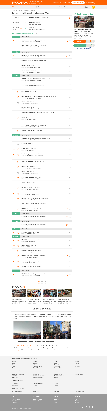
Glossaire (77, 400)
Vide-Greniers (15, 377)
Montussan (56, 361)
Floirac (13, 364)
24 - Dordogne (36, 391)
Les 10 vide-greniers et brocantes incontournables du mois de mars (34, 301)
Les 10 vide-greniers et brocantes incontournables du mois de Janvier (65, 301)
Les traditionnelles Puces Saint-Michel (23, 346)
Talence (14, 361)
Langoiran (77, 367)
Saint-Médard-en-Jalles (38, 367)
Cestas (55, 363)
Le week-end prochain (38, 383)
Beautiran (77, 363)
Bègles (13, 363)
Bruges (13, 367)
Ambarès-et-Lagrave (37, 366)
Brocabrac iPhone (37, 400)
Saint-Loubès (57, 364)
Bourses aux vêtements (59, 375)
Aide (69, 2)
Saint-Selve (77, 366)
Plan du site (14, 402)
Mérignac (35, 361)
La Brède (77, 361)
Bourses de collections (38, 377)
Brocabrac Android (37, 399)
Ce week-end (15, 383)
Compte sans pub (57, 2)
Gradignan (35, 363)
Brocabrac (56, 399)
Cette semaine (15, 385)
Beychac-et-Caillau (58, 367)
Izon (76, 364)
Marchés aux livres (79, 374)
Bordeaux (32, 10)
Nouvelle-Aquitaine (17, 10)
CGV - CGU (14, 400)
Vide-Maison (36, 374)
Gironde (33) (26, 10)
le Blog (64, 2)
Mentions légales (16, 399)
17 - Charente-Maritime (17, 391)
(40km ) (33, 33)
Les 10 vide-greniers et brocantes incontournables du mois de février (49, 301)
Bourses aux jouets (58, 374)
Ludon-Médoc (57, 366)
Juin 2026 (56, 385)
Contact (77, 402)
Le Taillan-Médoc (37, 364)
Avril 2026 (35, 385)
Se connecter (91, 2)
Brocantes (14, 375)
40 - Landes (56, 391)
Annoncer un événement (78, 2)
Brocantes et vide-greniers (18, 374)
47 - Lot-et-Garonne (79, 391)
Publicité (56, 400)
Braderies (56, 377)
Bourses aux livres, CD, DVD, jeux (40, 375)
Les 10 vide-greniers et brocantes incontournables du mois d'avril (82, 30)
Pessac (13, 366)
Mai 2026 (56, 383)
